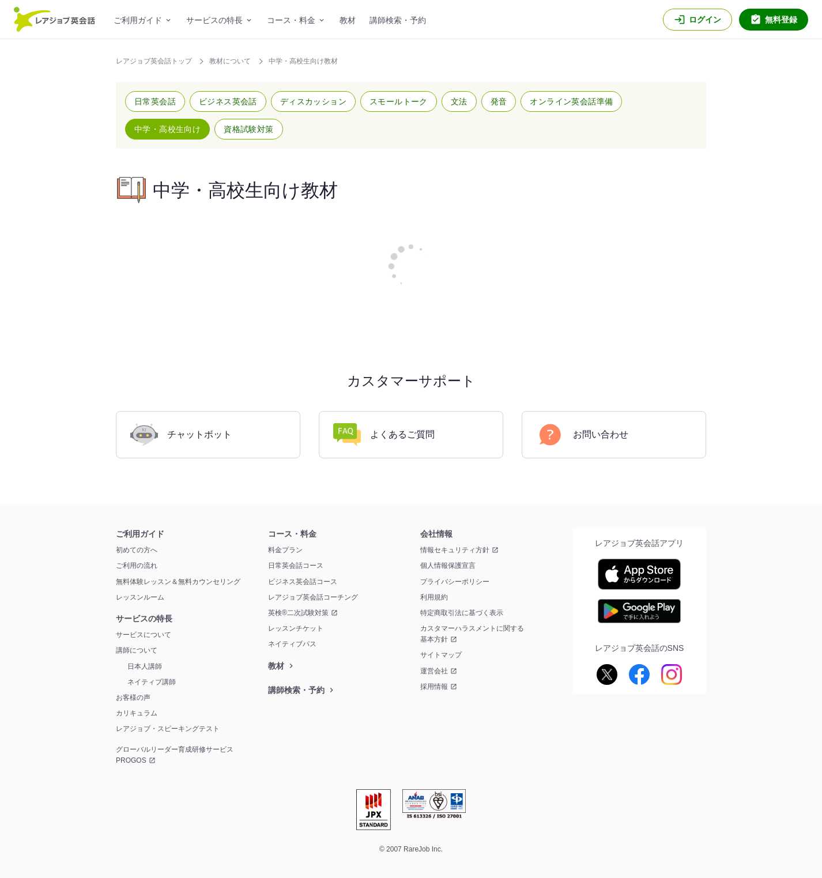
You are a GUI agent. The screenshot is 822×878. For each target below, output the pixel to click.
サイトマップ (441, 655)
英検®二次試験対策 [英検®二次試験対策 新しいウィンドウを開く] (298, 613)
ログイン (705, 19)
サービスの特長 (214, 20)
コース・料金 (291, 20)
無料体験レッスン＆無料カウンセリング (178, 582)
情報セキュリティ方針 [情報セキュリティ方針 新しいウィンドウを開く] (454, 550)
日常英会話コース (295, 566)
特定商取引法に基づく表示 (461, 613)
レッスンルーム (140, 597)
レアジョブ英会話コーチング (313, 597)
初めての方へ (136, 550)
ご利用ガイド (138, 20)
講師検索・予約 (397, 20)
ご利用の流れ (136, 566)
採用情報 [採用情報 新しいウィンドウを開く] (434, 687)
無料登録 (781, 19)
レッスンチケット (295, 628)
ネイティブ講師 (151, 682)
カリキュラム (136, 713)
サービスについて (143, 635)
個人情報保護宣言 (448, 566)
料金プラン (285, 550)
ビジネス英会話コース (302, 582)
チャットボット (181, 435)
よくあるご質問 (384, 435)
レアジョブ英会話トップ (155, 61)
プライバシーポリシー (454, 582)
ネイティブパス (292, 644)
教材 (348, 20)
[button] (155, 101)
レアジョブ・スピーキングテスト (168, 729)
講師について (136, 650)
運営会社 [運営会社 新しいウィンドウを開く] (434, 671)
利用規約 (434, 597)
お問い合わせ (582, 435)
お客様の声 (133, 698)
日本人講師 (144, 666)
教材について (230, 61)
